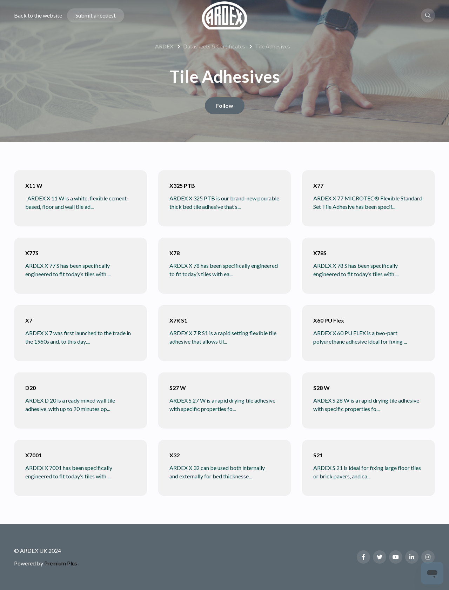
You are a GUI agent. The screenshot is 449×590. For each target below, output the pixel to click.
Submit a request (95, 15)
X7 (28, 320)
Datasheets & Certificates (214, 46)
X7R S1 (178, 320)
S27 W (177, 387)
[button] (428, 15)
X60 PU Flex (328, 320)
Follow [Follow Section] (224, 105)
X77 (318, 185)
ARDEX (164, 46)
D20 (30, 387)
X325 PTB (182, 185)
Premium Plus (60, 563)
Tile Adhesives (272, 46)
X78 (174, 253)
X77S (32, 253)
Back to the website (38, 15)
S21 (318, 455)
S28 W (321, 387)
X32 (174, 455)
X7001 (33, 455)
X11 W (33, 185)
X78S (320, 253)
